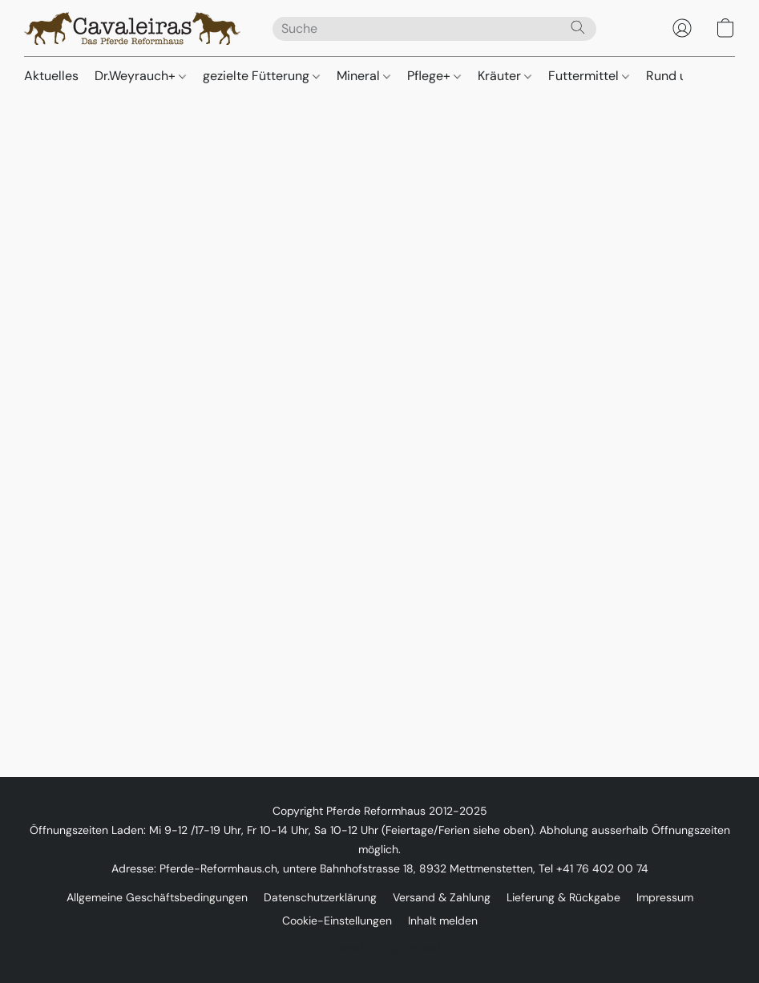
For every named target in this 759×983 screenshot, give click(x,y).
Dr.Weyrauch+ (140, 75)
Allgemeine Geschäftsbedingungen (157, 897)
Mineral (363, 75)
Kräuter (504, 75)
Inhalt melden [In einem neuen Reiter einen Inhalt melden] (443, 920)
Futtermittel (588, 75)
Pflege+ (434, 75)
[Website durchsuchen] (578, 27)
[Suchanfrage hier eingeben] (434, 29)
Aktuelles (51, 75)
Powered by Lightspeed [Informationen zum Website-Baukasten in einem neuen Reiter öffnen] (379, 948)
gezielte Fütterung (261, 75)
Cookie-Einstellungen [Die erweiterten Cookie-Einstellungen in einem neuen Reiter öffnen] (337, 920)
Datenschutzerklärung (320, 897)
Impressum (664, 897)
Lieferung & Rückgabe (563, 897)
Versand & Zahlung (442, 897)
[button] (132, 28)
